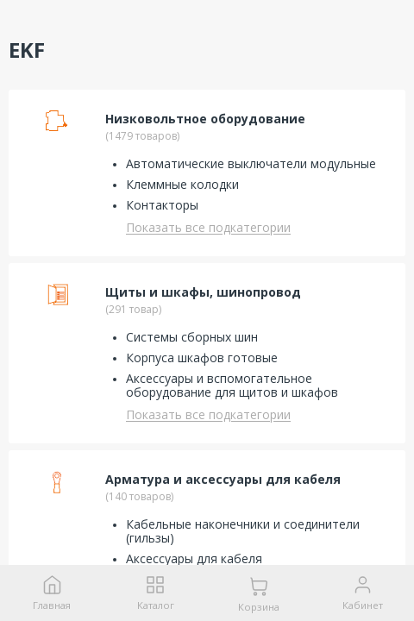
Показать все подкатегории (208, 227)
